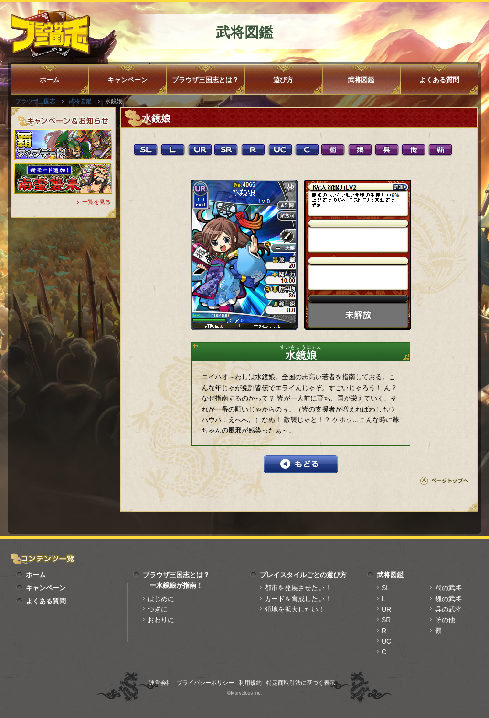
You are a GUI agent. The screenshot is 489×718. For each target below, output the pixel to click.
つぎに (158, 609)
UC (386, 641)
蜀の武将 (448, 587)
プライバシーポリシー (205, 682)
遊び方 (283, 80)
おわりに (161, 619)
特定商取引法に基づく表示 (300, 682)
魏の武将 (448, 598)
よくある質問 (439, 80)
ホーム (50, 80)
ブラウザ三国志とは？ (205, 80)
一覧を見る (96, 202)
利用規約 (250, 682)
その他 (445, 619)
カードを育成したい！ (298, 598)
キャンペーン (127, 80)
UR (386, 609)
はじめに (161, 598)
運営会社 (160, 682)
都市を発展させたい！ (298, 587)
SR (386, 619)
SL (386, 587)
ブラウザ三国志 (35, 101)
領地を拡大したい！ (295, 609)
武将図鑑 (361, 80)
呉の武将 (448, 609)
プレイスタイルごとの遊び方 (303, 575)
